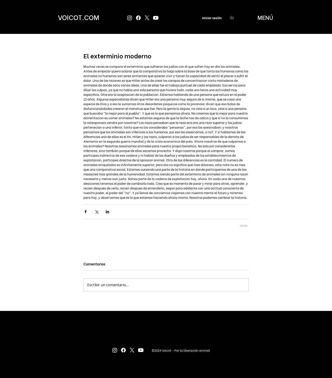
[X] (147, 18)
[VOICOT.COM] (79, 16)
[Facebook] (138, 18)
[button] (233, 17)
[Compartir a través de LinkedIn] (107, 212)
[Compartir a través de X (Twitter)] (96, 212)
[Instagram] (130, 18)
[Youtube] (156, 18)
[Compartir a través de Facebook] (85, 212)
